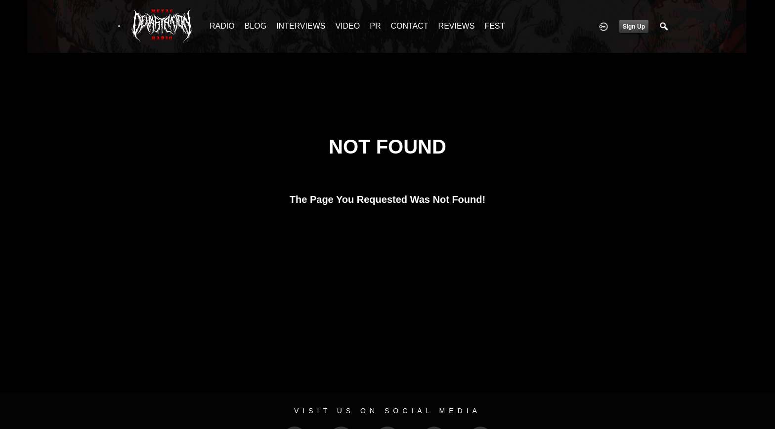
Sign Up (634, 26)
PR (375, 26)
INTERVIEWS (300, 26)
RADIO (222, 26)
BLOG (255, 26)
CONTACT (409, 26)
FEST (494, 26)
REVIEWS (456, 26)
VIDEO (347, 26)
